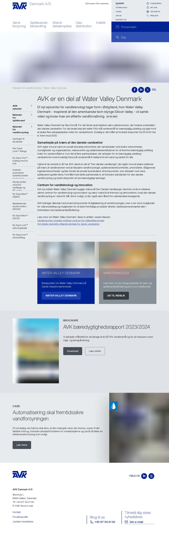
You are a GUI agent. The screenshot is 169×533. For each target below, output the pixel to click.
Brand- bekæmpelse (62, 24)
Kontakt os (121, 19)
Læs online (95, 351)
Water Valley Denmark (61, 295)
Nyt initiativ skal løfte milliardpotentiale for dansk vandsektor (68, 224)
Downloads (121, 7)
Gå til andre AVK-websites (97, 3)
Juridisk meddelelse (23, 521)
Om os (119, 15)
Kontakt (17, 512)
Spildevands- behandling (39, 24)
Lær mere (21, 445)
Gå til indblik (116, 295)
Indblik (101, 23)
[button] (23, 107)
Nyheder (120, 3)
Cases (119, 11)
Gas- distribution (84, 24)
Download (72, 351)
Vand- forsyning (19, 24)
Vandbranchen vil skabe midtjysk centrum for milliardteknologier (70, 220)
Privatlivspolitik (20, 517)
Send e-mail (26, 506)
